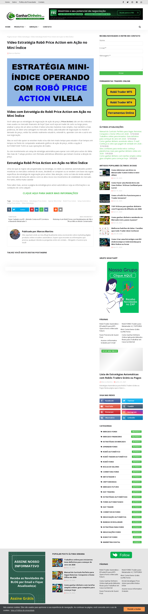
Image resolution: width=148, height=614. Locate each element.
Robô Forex (122, 462)
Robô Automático (122, 452)
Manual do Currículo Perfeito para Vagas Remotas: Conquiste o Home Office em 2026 (121, 132)
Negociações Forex (122, 532)
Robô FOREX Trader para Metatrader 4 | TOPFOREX (132, 325)
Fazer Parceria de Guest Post (109, 336)
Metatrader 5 (122, 477)
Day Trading (122, 492)
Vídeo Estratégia (24, 37)
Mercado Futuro (122, 487)
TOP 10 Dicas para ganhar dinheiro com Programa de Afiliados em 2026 (126, 207)
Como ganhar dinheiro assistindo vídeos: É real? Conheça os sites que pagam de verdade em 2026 (120, 142)
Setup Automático (84, 201)
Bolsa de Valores (122, 467)
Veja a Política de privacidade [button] (22, 610)
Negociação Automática (122, 517)
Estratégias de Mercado (122, 442)
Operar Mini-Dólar (54, 201)
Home (7, 2)
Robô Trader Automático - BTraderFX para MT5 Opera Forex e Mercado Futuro (109, 327)
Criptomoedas (122, 482)
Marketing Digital (122, 542)
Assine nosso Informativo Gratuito (132, 590)
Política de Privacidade (27, 2)
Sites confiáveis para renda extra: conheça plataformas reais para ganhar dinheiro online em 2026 (120, 151)
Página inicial (12, 37)
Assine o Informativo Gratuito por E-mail (109, 341)
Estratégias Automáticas (122, 497)
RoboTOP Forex (122, 537)
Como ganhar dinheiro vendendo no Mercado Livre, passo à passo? (127, 218)
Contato (41, 2)
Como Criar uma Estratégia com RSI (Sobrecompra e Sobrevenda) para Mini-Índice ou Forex (126, 241)
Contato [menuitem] (47, 27)
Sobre (14, 2)
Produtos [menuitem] (19, 27)
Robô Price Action (69, 201)
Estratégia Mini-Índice (20, 201)
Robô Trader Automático (122, 457)
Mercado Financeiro (122, 436)
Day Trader (122, 507)
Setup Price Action (13, 203)
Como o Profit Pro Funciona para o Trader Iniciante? (126, 196)
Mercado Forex (122, 431)
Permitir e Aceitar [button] (134, 609)
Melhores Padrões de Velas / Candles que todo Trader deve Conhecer (127, 229)
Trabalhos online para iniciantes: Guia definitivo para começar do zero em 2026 (119, 137)
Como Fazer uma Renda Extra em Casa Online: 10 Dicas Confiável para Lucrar (126, 185)
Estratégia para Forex (122, 527)
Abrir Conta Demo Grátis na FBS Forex (130, 330)
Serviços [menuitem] (33, 27)
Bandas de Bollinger (122, 522)
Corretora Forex (122, 472)
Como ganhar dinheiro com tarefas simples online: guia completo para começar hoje (121, 157)
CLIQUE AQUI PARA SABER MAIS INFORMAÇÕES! (50, 193)
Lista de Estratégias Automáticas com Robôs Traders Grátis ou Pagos (120, 376)
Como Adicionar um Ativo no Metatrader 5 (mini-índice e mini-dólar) (125, 172)
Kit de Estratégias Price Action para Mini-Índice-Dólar (131, 583)
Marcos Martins (14, 53)
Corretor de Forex (122, 512)
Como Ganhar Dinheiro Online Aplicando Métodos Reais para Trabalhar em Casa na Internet (132, 338)
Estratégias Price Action (38, 201)
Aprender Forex (122, 447)
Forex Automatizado (122, 502)
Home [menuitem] (7, 27)
